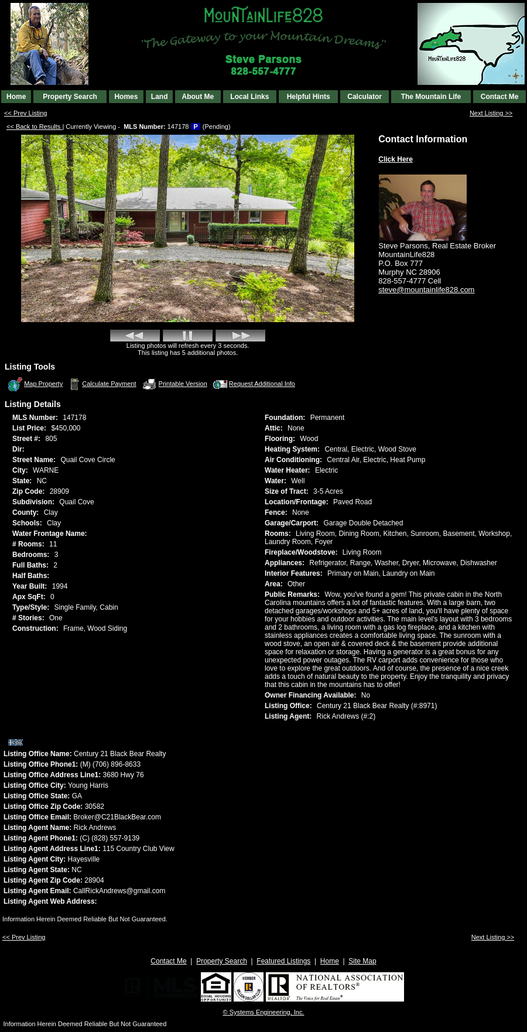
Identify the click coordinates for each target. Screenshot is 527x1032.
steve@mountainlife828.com (426, 289)
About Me (198, 97)
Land (159, 97)
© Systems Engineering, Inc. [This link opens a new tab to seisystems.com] (263, 1012)
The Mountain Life (431, 97)
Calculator (364, 97)
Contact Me (500, 97)
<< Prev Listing (25, 113)
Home (16, 97)
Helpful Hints (308, 97)
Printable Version (174, 384)
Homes (126, 97)
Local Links (249, 97)
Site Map (362, 961)
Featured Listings (283, 961)
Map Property (35, 384)
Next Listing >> (491, 113)
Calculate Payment (101, 384)
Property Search (70, 97)
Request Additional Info (253, 384)
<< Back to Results (34, 126)
